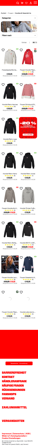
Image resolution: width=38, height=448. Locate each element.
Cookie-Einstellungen (11, 438)
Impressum (6, 433)
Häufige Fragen (13, 385)
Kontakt (8, 377)
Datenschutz (18, 433)
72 (36, 43)
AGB (28, 433)
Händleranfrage (14, 381)
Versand (8, 398)
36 (34, 43)
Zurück (3, 13)
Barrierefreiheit (14, 373)
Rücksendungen (13, 390)
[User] (31, 2)
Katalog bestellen (18, 436)
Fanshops (9, 394)
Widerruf (6, 436)
